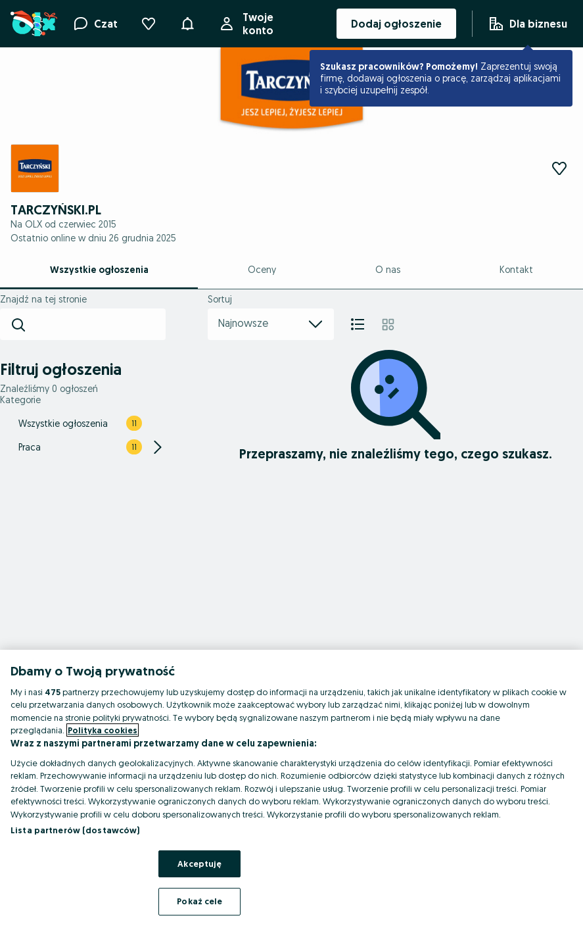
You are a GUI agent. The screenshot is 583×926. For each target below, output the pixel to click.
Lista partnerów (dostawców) (75, 830)
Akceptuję (199, 863)
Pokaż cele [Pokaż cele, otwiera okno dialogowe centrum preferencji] (199, 901)
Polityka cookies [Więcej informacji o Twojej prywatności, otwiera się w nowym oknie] (102, 730)
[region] (291, 788)
